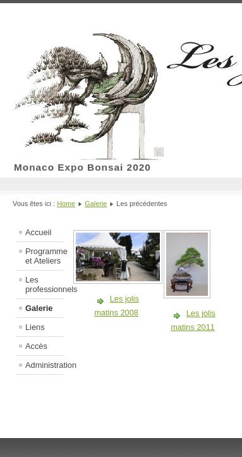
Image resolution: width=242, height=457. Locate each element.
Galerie (96, 203)
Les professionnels (44, 284)
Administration (44, 365)
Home (66, 203)
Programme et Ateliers (44, 256)
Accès (36, 346)
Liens (35, 327)
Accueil (38, 232)
